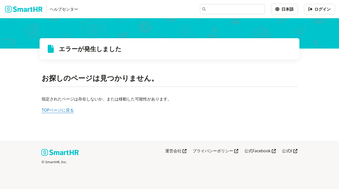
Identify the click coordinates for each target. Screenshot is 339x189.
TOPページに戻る (58, 110)
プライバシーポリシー (215, 151)
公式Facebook (260, 151)
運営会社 (176, 151)
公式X (289, 151)
